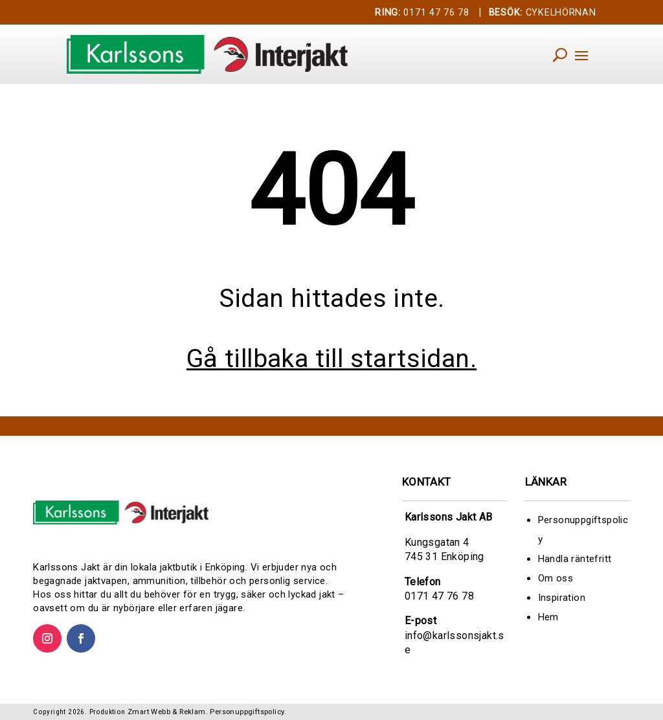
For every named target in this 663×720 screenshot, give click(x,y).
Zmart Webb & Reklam (167, 712)
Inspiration (561, 597)
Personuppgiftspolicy (247, 712)
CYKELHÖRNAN (542, 12)
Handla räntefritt (575, 559)
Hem (548, 617)
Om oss (555, 578)
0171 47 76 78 (422, 12)
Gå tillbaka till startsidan (328, 359)
